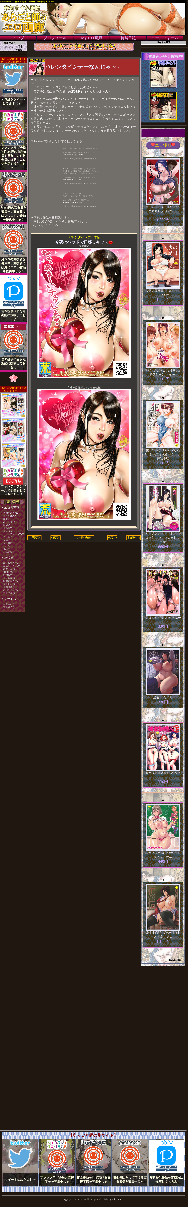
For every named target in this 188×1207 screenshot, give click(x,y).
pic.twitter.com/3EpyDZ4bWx (73, 155)
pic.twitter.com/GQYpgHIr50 (72, 202)
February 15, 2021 (89, 206)
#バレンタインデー (70, 169)
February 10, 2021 (89, 159)
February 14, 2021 (89, 183)
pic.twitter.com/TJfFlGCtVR (72, 180)
